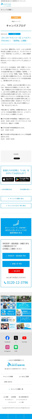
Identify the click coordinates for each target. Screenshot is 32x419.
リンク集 (21, 402)
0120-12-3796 (17, 282)
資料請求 (28, 416)
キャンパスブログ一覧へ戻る (17, 206)
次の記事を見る (25, 189)
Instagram (7, 351)
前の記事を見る (7, 189)
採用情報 (13, 397)
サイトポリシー (9, 399)
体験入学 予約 (20, 416)
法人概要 (5, 397)
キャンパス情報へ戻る (17, 198)
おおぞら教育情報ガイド (16, 360)
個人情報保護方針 (24, 397)
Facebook (7, 342)
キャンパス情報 (6, 9)
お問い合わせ (8, 382)
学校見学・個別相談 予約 (12, 416)
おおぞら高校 (6, 5)
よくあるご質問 (24, 376)
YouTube (24, 342)
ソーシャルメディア (21, 399)
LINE (15, 351)
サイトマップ (12, 402)
